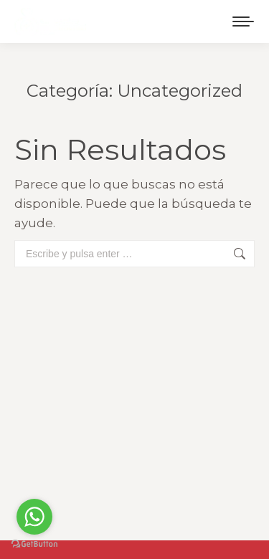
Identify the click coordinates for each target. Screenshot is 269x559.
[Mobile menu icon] (243, 21)
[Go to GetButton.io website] (34, 544)
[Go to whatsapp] (34, 517)
